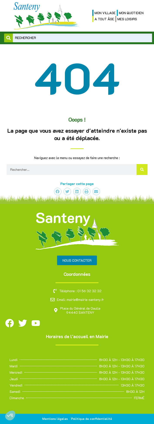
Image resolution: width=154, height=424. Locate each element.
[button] (10, 415)
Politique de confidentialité (91, 419)
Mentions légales (55, 419)
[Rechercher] (142, 169)
